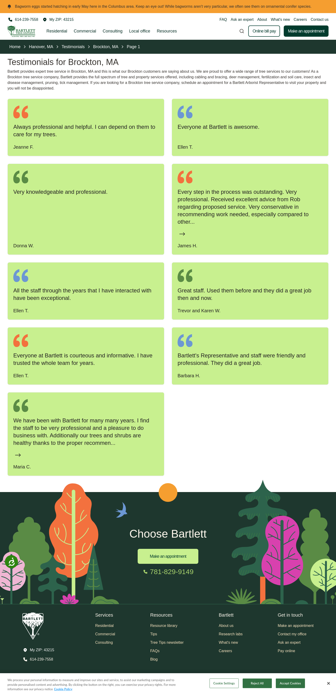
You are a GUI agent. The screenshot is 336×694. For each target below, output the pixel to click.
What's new (280, 20)
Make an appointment (306, 31)
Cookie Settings (224, 685)
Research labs (231, 634)
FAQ (223, 20)
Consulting (112, 31)
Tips (153, 634)
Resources (167, 31)
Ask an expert (242, 20)
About (262, 20)
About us (226, 626)
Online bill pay (264, 31)
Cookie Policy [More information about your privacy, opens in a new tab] (63, 691)
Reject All (257, 685)
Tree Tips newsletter (167, 642)
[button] (58, 19)
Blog (154, 659)
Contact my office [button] (292, 634)
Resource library (163, 626)
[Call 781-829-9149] (168, 572)
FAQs (155, 651)
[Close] (328, 685)
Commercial (85, 31)
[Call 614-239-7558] (22, 19)
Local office (139, 31)
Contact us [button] (320, 20)
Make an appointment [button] (296, 626)
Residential (56, 31)
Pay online (286, 651)
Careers (300, 20)
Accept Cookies (290, 685)
